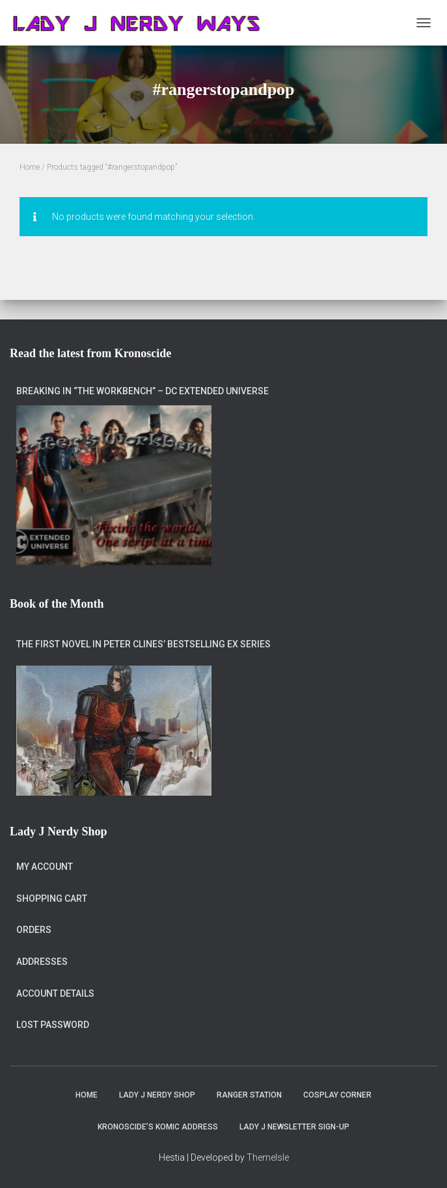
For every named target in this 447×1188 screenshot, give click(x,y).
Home (30, 167)
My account (44, 866)
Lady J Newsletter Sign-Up (294, 1126)
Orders (33, 930)
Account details (55, 993)
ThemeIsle (268, 1157)
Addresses (42, 961)
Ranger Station (249, 1095)
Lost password (52, 1024)
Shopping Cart (51, 898)
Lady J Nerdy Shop (157, 1095)
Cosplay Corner (337, 1095)
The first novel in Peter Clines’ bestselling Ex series (143, 644)
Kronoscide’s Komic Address (158, 1126)
